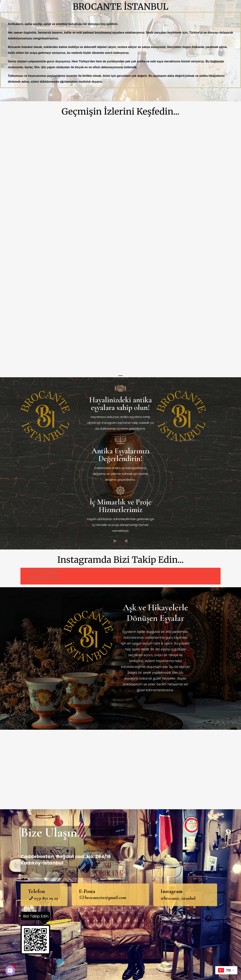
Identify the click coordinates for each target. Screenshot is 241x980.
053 (37, 898)
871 (44, 898)
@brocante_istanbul (178, 898)
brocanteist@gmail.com (105, 897)
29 (50, 898)
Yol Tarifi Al (28, 872)
